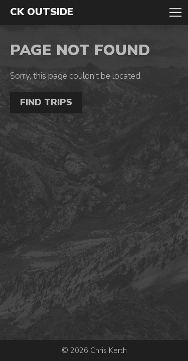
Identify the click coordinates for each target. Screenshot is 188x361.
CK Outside (41, 12)
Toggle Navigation (175, 12)
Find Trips (46, 102)
